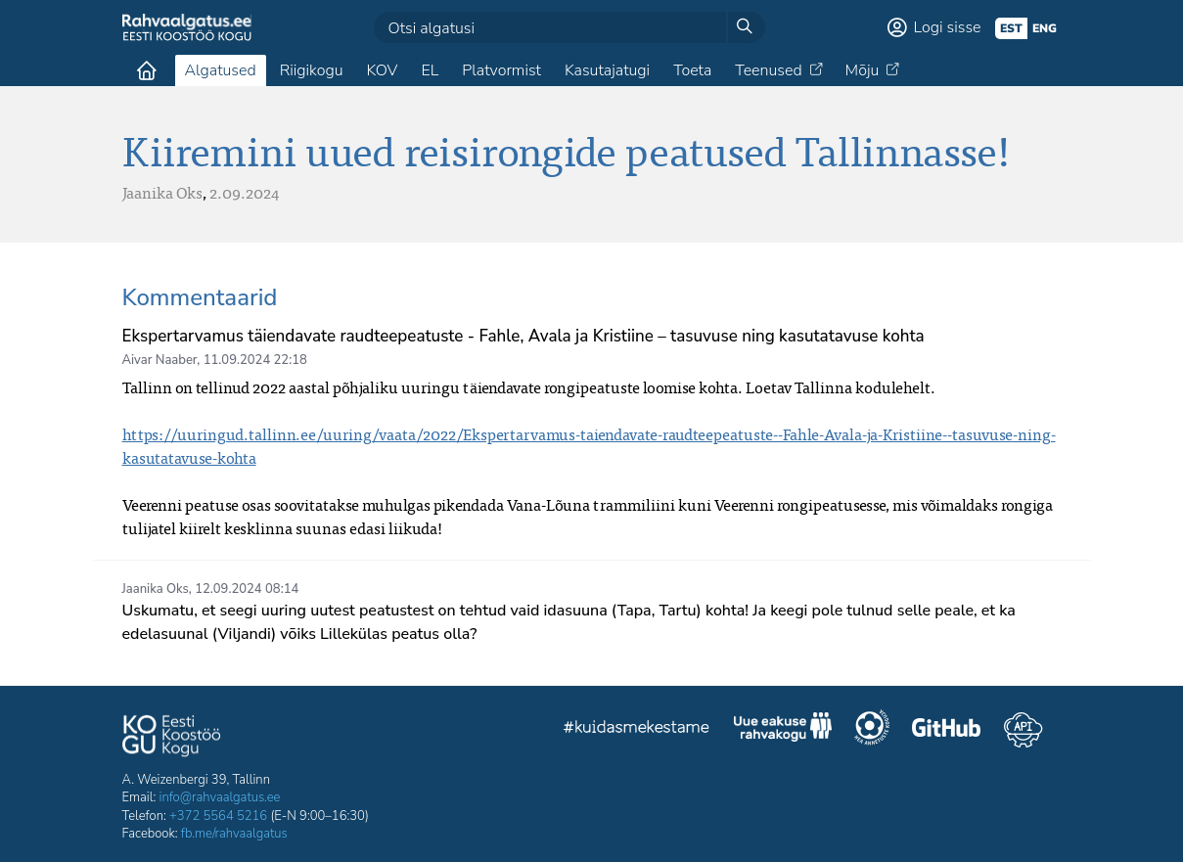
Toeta (692, 70)
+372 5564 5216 (218, 816)
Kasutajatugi (607, 70)
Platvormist (501, 70)
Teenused (768, 70)
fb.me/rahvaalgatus (234, 833)
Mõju (862, 70)
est (1011, 28)
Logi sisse (947, 27)
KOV (381, 70)
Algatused (220, 70)
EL (429, 70)
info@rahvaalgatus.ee (220, 797)
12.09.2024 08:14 (246, 589)
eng (1044, 28)
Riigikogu (311, 70)
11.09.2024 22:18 (255, 360)
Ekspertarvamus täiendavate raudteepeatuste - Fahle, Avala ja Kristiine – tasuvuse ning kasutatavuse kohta (523, 336)
